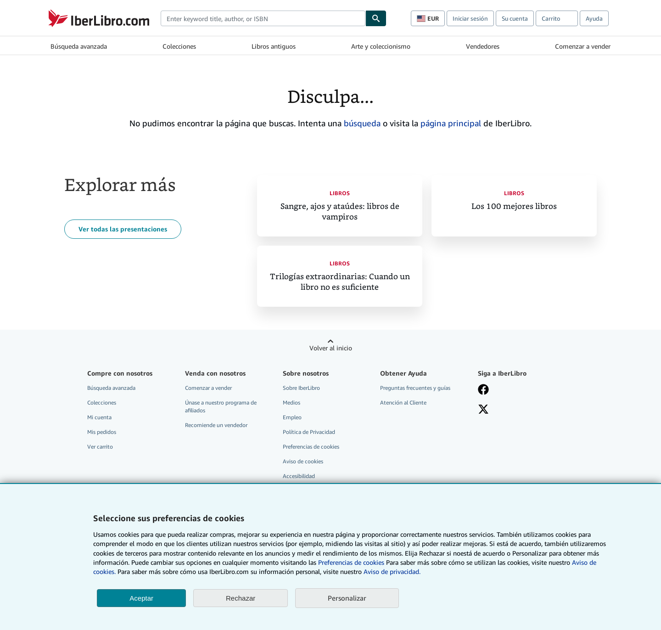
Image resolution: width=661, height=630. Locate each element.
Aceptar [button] (141, 598)
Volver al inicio (330, 348)
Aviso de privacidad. (392, 571)
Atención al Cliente (403, 402)
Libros (340, 193)
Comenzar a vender (583, 46)
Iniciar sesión (470, 18)
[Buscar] (376, 18)
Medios (291, 402)
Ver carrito (100, 446)
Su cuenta (515, 18)
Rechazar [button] (240, 598)
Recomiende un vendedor (216, 425)
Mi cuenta (99, 417)
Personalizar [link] (347, 598)
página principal (450, 123)
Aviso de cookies (303, 461)
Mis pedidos (101, 431)
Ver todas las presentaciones (122, 229)
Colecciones (179, 46)
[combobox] (263, 18)
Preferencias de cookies (351, 562)
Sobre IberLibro (301, 387)
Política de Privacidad (309, 431)
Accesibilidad (299, 475)
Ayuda (594, 18)
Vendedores (482, 46)
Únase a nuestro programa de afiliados (221, 406)
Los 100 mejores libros (514, 206)
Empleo (292, 417)
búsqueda (362, 123)
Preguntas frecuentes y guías (415, 387)
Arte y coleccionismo (380, 46)
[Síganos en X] (483, 410)
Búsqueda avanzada (78, 46)
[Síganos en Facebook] (483, 390)
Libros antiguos (274, 46)
